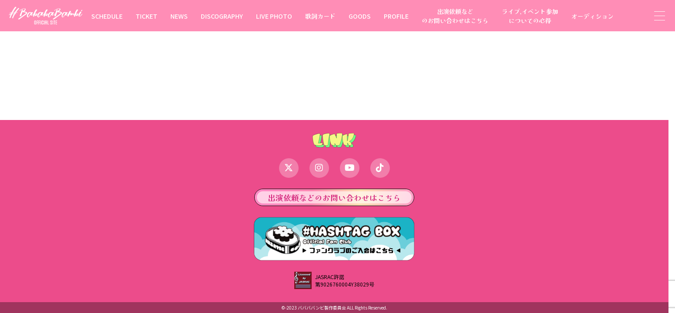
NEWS (179, 15)
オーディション (592, 15)
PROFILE (396, 15)
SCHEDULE (107, 15)
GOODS (360, 15)
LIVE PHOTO (274, 15)
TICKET (146, 15)
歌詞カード (320, 15)
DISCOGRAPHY (222, 15)
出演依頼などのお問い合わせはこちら (455, 16)
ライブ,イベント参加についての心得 (530, 16)
